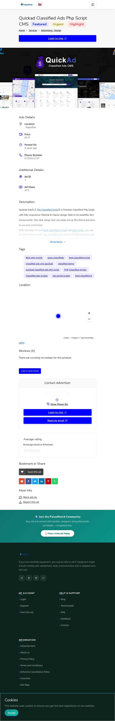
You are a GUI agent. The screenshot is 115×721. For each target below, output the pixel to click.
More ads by (28, 497)
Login (23, 599)
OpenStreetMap (87, 338)
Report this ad (29, 502)
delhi (21, 342)
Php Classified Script (47, 209)
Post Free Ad (26, 612)
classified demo (66, 263)
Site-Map (24, 684)
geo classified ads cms (55, 234)
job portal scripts (61, 275)
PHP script (39, 242)
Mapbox (75, 338)
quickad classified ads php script (42, 269)
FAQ (63, 612)
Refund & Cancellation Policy (35, 671)
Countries (25, 678)
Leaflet (66, 338)
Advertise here (27, 645)
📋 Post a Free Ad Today (57, 533)
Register (24, 605)
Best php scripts (34, 257)
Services (33, 30)
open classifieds (56, 257)
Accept (11, 712)
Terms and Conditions (31, 665)
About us (25, 652)
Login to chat (56, 38)
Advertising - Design (51, 30)
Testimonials (67, 605)
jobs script (78, 230)
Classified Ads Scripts (37, 275)
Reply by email (56, 420)
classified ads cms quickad (39, 263)
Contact (65, 625)
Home (22, 30)
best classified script (54, 230)
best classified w (83, 275)
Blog (63, 599)
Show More (57, 242)
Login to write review (30, 371)
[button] (89, 313)
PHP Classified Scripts (75, 269)
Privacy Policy (27, 658)
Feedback (66, 618)
